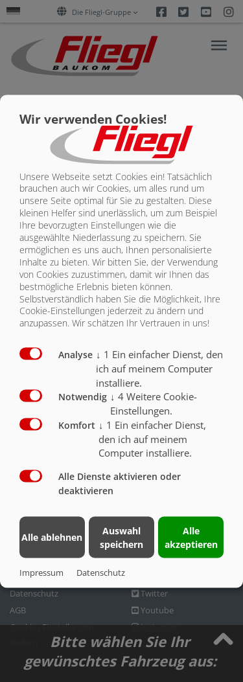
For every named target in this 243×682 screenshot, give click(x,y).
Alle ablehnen (51, 537)
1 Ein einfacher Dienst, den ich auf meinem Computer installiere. (159, 368)
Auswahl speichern (121, 537)
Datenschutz (100, 572)
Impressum (41, 572)
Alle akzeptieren (191, 537)
